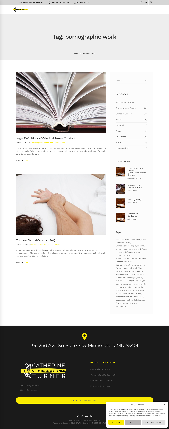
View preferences (153, 422)
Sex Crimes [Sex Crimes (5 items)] (136, 293)
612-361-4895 (81, 2)
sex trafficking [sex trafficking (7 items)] (122, 297)
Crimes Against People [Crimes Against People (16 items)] (126, 246)
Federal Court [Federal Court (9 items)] (130, 271)
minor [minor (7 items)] (130, 287)
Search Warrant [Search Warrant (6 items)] (123, 293)
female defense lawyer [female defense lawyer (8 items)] (126, 278)
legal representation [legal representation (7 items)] (138, 284)
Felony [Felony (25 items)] (140, 271)
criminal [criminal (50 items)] (141, 246)
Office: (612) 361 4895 (30, 386)
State (62, 142)
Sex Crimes (54, 142)
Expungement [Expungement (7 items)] (122, 268)
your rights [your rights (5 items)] (121, 306)
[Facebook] (82, 416)
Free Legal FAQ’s (134, 199)
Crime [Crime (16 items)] (127, 243)
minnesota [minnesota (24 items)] (121, 287)
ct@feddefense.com (29, 390)
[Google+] (86, 416)
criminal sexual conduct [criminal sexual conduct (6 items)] (127, 258)
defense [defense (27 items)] (142, 258)
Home (76, 53)
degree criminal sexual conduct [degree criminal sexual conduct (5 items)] (130, 265)
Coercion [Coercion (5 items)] (120, 243)
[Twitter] (78, 416)
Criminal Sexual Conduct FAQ (35, 240)
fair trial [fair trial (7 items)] (133, 268)
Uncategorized (131, 148)
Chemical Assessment (100, 369)
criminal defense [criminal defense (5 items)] (139, 249)
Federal (131, 119)
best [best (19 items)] (118, 239)
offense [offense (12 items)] (119, 290)
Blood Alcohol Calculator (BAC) (134, 186)
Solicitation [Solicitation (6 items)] (139, 300)
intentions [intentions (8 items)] (133, 281)
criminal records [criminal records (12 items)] (123, 255)
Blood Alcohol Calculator (101, 380)
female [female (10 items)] (140, 274)
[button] (164, 404)
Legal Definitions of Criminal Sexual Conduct (45, 138)
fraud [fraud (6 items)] (139, 278)
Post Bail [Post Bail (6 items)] (128, 290)
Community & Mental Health (103, 375)
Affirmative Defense (131, 102)
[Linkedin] (91, 416)
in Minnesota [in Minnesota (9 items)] (121, 281)
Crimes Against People (40, 142)
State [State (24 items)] (118, 303)
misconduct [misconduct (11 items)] (139, 287)
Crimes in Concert (131, 113)
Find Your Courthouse (100, 386)
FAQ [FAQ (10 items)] (140, 268)
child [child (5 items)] (143, 239)
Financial (131, 125)
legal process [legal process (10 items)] (122, 284)
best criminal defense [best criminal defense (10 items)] (130, 239)
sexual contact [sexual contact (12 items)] (136, 297)
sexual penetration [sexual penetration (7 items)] (124, 300)
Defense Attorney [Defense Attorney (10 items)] (123, 262)
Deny (133, 422)
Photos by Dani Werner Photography (84, 420)
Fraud (131, 131)
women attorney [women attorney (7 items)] (129, 303)
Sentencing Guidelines (132, 215)
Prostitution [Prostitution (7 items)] (138, 290)
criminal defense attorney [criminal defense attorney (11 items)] (128, 252)
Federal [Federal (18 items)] (119, 271)
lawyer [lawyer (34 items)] (142, 281)
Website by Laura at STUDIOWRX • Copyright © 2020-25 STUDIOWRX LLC (84, 423)
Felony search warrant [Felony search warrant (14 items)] (126, 274)
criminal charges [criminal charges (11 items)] (123, 249)
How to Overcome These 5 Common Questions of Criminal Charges (136, 171)
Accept (116, 422)
